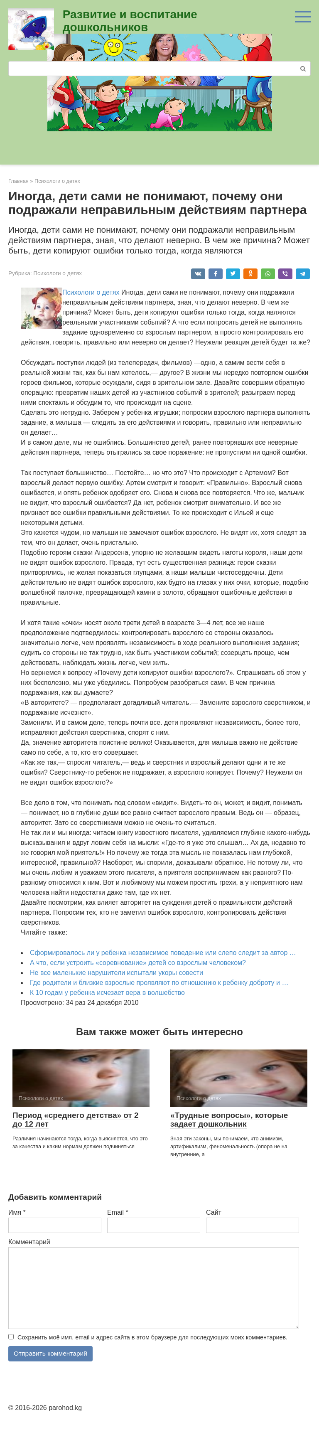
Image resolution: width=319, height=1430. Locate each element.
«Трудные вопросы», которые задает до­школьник (229, 1119)
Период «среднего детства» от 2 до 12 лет (75, 1119)
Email (117, 1212)
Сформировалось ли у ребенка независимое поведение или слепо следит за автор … (163, 952)
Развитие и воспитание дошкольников (130, 21)
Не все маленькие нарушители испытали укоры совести (116, 972)
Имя (17, 1212)
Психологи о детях (57, 273)
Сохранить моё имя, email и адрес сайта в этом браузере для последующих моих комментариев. (152, 1337)
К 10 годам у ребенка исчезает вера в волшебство (107, 992)
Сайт (213, 1212)
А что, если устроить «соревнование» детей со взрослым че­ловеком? (138, 962)
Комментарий (29, 1241)
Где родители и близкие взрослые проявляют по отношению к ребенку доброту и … (159, 982)
